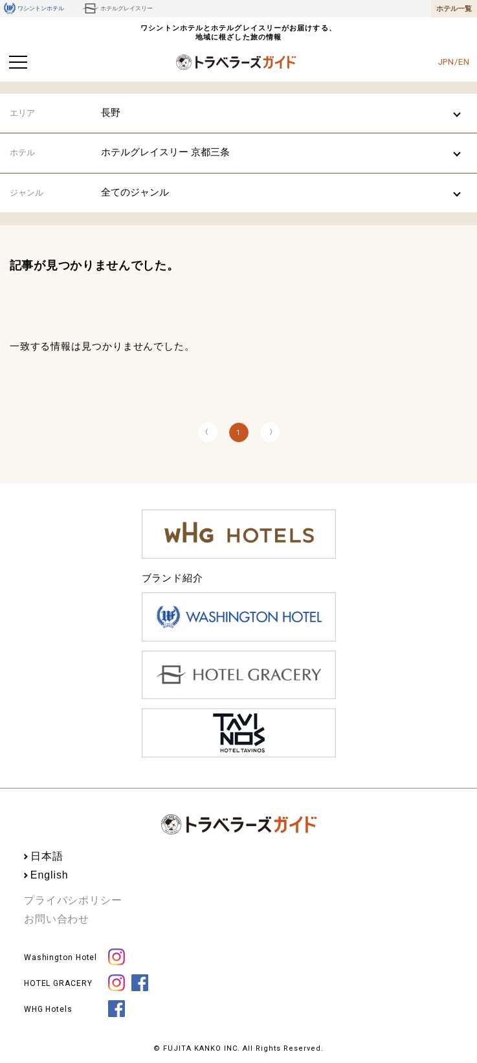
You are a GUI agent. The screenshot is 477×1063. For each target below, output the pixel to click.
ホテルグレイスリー (117, 8)
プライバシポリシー (73, 900)
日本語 (46, 856)
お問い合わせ (56, 919)
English (49, 874)
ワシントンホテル (34, 8)
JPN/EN (454, 62)
